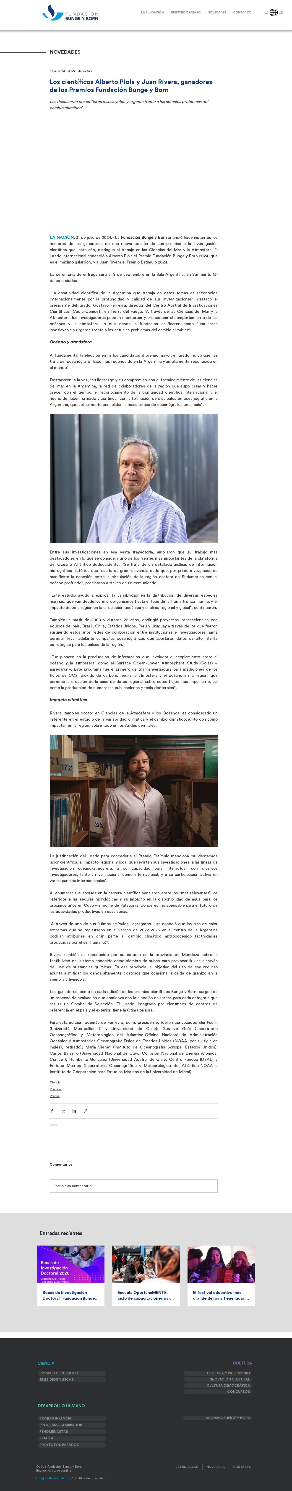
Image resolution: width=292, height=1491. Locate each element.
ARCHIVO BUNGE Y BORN (228, 1418)
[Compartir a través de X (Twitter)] (63, 1111)
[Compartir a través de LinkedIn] (74, 1111)
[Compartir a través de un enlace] (85, 1111)
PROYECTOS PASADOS (59, 1445)
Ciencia (55, 1082)
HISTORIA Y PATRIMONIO (228, 1373)
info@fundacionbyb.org (53, 1478)
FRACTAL (47, 1438)
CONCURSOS (238, 1392)
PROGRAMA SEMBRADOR (61, 1425)
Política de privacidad (90, 1478)
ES (266, 12)
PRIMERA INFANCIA (55, 1418)
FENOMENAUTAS (54, 1431)
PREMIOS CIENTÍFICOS (59, 1373)
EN (281, 12)
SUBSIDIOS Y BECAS (57, 1379)
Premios (56, 1089)
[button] (185, 12)
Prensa (55, 1096)
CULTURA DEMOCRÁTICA (228, 1385)
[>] (283, 1482)
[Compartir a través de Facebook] (52, 1111)
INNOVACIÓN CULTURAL (229, 1379)
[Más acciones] (215, 71)
